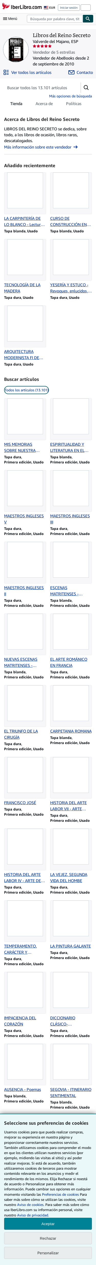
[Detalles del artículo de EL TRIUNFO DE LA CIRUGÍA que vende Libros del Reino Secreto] (25, 712)
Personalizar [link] (48, 1252)
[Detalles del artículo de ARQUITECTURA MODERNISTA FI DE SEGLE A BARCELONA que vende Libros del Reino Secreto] (25, 333)
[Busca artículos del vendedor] (37, 88)
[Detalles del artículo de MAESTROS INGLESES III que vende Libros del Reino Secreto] (71, 497)
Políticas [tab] (74, 104)
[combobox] (55, 18)
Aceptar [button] (48, 1224)
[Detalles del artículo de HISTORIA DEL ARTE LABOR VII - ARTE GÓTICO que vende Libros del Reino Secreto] (71, 784)
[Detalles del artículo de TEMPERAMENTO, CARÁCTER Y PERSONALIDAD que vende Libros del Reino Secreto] (25, 927)
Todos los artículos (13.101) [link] (26, 390)
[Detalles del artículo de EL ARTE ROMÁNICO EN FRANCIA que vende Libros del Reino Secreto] (71, 641)
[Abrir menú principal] (11, 18)
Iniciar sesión (69, 7)
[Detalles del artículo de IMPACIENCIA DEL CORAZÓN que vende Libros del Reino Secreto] (25, 999)
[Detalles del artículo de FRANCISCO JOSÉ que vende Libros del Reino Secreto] (25, 781)
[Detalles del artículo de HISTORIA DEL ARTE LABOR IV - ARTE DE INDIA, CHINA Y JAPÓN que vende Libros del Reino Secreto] (25, 856)
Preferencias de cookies (60, 1194)
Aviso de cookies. (30, 1204)
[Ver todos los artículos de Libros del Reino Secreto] (27, 72)
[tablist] (46, 103)
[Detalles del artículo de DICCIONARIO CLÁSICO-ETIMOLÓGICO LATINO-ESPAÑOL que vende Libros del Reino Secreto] (71, 999)
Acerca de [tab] (44, 104)
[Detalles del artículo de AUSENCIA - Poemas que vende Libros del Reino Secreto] (25, 1068)
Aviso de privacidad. (33, 1215)
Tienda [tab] (16, 104)
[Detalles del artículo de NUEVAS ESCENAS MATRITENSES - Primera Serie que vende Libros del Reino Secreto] (25, 641)
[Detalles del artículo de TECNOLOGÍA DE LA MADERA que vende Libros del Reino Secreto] (25, 266)
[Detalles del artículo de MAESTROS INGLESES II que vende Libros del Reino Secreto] (25, 569)
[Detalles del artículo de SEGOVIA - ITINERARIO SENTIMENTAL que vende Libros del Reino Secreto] (71, 1071)
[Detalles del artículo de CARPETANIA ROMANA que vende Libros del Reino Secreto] (71, 709)
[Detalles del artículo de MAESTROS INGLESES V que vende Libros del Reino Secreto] (25, 497)
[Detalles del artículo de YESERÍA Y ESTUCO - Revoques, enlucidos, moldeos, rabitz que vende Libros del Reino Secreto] (71, 266)
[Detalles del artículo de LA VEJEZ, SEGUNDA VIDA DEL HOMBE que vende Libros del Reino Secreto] (71, 856)
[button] (86, 88)
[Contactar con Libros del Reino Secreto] (80, 72)
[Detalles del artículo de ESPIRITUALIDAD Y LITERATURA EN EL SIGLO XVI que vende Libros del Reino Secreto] (71, 425)
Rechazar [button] (48, 1238)
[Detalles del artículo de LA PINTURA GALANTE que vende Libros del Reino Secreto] (71, 924)
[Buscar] (88, 18)
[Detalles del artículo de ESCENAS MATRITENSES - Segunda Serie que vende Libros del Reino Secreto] (71, 569)
